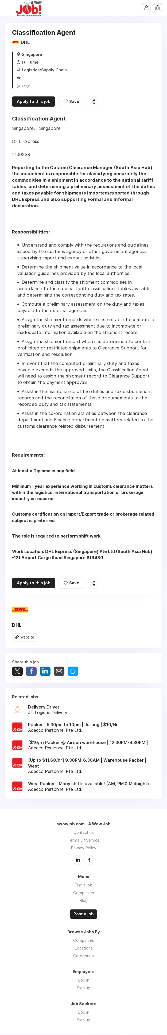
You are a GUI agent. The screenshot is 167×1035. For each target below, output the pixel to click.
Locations (84, 948)
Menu (9, 8)
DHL (25, 42)
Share (31, 671)
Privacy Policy (83, 848)
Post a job (83, 914)
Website (27, 638)
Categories (83, 956)
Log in (83, 980)
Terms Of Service (84, 840)
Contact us (83, 833)
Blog (83, 901)
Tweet (17, 671)
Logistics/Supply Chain (44, 69)
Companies (83, 893)
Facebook (89, 860)
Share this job (93, 102)
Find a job (83, 885)
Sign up (83, 988)
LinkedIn (77, 860)
